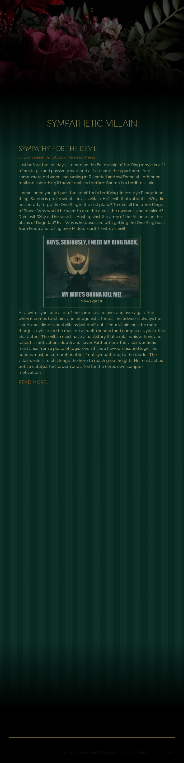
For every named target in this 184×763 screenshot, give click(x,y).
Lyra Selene (33, 157)
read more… (34, 382)
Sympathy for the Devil (58, 149)
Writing (89, 157)
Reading (75, 157)
